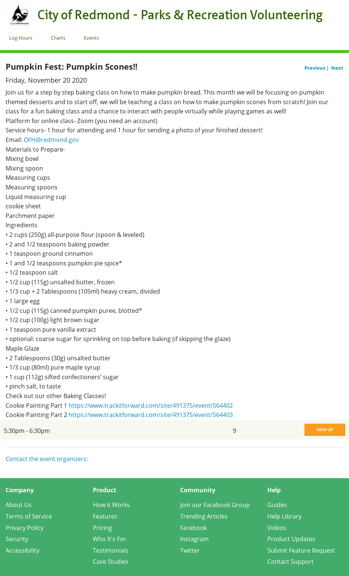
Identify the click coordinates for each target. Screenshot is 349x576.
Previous (315, 67)
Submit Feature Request (301, 550)
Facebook (193, 528)
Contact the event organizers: (47, 459)
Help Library (284, 516)
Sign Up (324, 429)
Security (17, 539)
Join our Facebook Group (215, 505)
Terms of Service (29, 516)
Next (337, 67)
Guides (277, 505)
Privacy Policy (24, 528)
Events (91, 37)
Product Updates (291, 539)
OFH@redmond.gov (51, 140)
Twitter (190, 550)
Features (105, 516)
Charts (58, 37)
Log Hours (20, 37)
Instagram (194, 539)
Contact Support (290, 561)
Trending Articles (204, 516)
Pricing (102, 528)
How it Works (111, 505)
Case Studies (110, 561)
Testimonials (110, 550)
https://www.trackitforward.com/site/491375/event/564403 (151, 415)
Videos (276, 528)
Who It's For (109, 539)
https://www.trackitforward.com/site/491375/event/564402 (151, 405)
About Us (19, 505)
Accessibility (22, 550)
